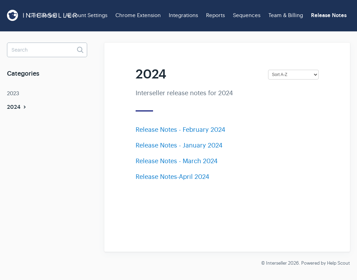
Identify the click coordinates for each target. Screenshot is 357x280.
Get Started (43, 15)
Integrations (183, 15)
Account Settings (86, 15)
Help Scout (338, 263)
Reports (215, 15)
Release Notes (329, 15)
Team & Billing (285, 15)
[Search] (47, 50)
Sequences (246, 15)
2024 (17, 107)
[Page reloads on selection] (293, 75)
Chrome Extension (138, 15)
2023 (13, 93)
